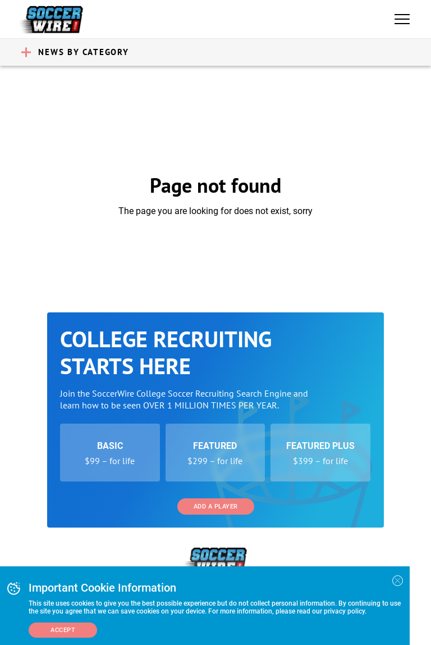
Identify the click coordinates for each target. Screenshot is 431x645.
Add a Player (216, 506)
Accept (63, 630)
